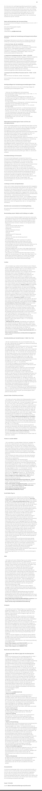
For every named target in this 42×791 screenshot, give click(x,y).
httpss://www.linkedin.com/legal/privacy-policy (16, 483)
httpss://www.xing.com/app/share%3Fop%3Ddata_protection (19, 598)
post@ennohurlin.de (16, 31)
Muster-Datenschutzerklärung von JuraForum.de (19, 785)
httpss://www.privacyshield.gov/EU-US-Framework (23, 416)
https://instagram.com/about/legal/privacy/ (15, 475)
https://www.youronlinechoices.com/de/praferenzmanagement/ (20, 332)
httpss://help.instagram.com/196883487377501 (16, 646)
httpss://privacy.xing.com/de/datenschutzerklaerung (17, 479)
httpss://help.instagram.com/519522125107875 (16, 643)
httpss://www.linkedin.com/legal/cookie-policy (22, 485)
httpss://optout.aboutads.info (26, 330)
